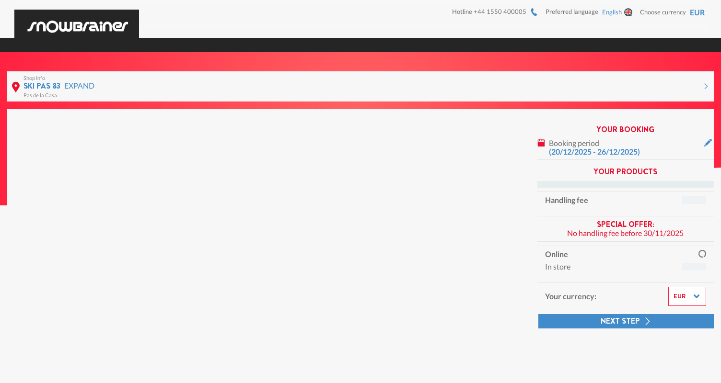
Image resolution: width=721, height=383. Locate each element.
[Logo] (76, 21)
